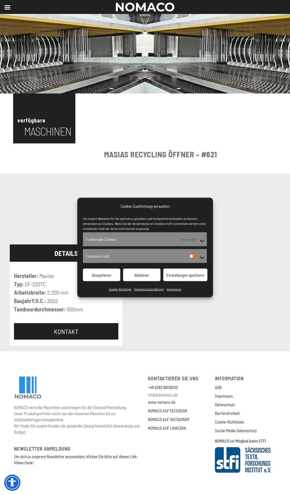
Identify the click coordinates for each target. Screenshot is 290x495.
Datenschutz (225, 404)
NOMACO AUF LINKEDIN (167, 428)
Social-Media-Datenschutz (236, 430)
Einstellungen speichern (185, 274)
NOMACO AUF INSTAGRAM (168, 419)
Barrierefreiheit (227, 413)
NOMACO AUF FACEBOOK (167, 410)
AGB (218, 387)
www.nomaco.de (161, 402)
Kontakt (66, 331)
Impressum (174, 289)
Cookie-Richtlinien (229, 421)
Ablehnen (141, 274)
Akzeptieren (101, 274)
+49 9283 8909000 (163, 387)
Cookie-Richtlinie (120, 289)
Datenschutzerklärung (149, 289)
